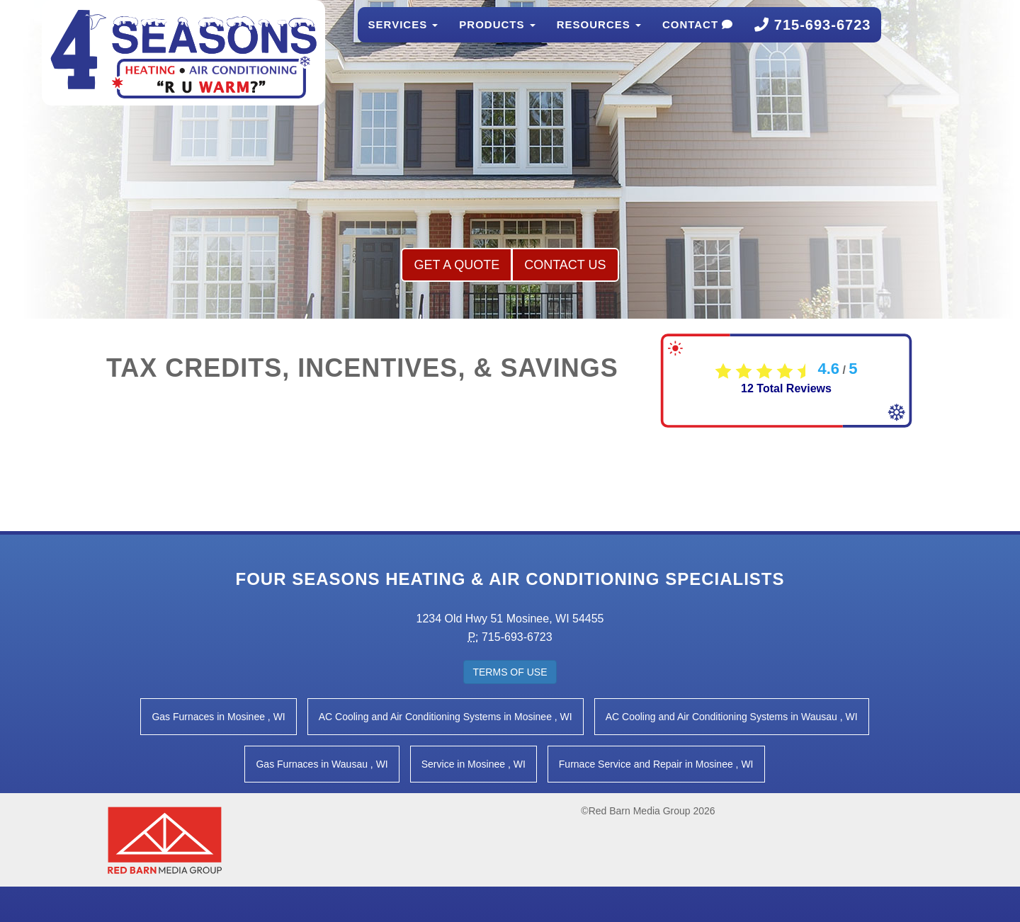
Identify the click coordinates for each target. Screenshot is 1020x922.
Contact (697, 39)
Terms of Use (509, 672)
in (218, 716)
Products (497, 39)
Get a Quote (456, 265)
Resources (599, 39)
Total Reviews (786, 388)
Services (403, 39)
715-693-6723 (812, 39)
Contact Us (565, 265)
